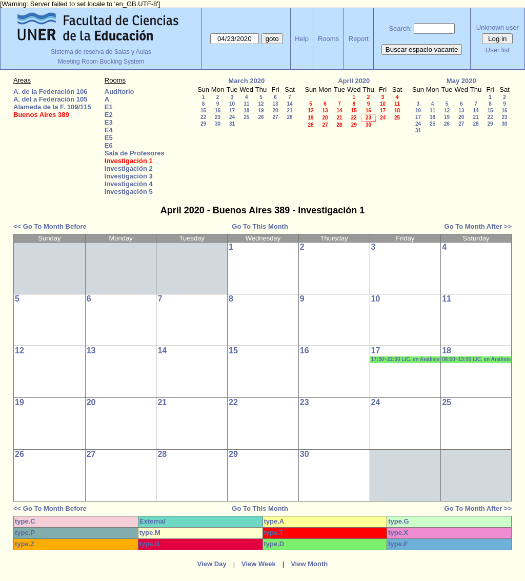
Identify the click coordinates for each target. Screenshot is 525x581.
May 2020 (461, 81)
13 (275, 104)
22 (203, 117)
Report (359, 39)
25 (246, 117)
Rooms (328, 39)
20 (275, 110)
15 (203, 110)
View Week (258, 564)
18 (246, 110)
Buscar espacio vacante (422, 49)
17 (232, 110)
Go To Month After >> (478, 226)
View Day (212, 564)
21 (289, 110)
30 (217, 124)
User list (498, 50)
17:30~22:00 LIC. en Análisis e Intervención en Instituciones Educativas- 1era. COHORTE (405, 359)
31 (232, 124)
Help (302, 39)
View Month (309, 564)
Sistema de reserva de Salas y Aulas (101, 51)
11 (246, 104)
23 (217, 117)
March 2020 (246, 81)
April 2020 (354, 81)
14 (289, 104)
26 (261, 117)
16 (217, 110)
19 (261, 110)
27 (275, 117)
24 (232, 117)
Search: (400, 28)
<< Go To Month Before (50, 226)
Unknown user (497, 27)
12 (261, 104)
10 (232, 104)
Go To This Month (260, 226)
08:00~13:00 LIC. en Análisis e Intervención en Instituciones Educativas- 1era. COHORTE (476, 359)
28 (289, 117)
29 (203, 124)
